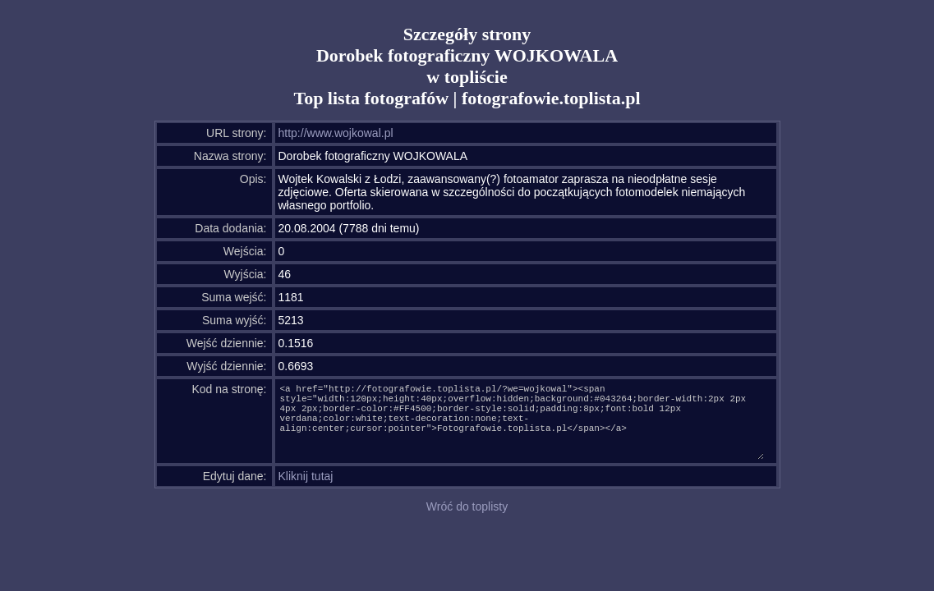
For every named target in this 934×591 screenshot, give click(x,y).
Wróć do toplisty (467, 506)
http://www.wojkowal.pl (335, 133)
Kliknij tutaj (306, 476)
